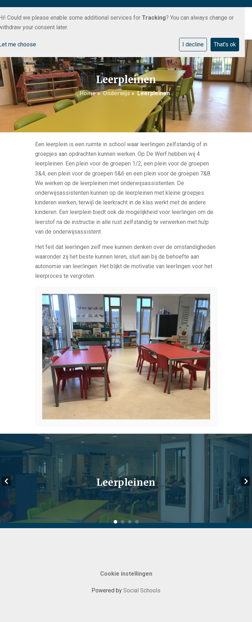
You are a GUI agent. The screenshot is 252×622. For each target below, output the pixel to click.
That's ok (225, 44)
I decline (193, 44)
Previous (6, 481)
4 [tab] (137, 522)
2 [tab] (122, 522)
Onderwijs (116, 93)
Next (245, 481)
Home (88, 93)
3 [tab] (130, 522)
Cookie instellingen (126, 573)
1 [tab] (115, 522)
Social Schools (141, 590)
